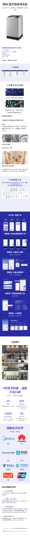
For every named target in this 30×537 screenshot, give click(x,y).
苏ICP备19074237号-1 (22, 532)
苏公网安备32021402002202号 (10, 532)
